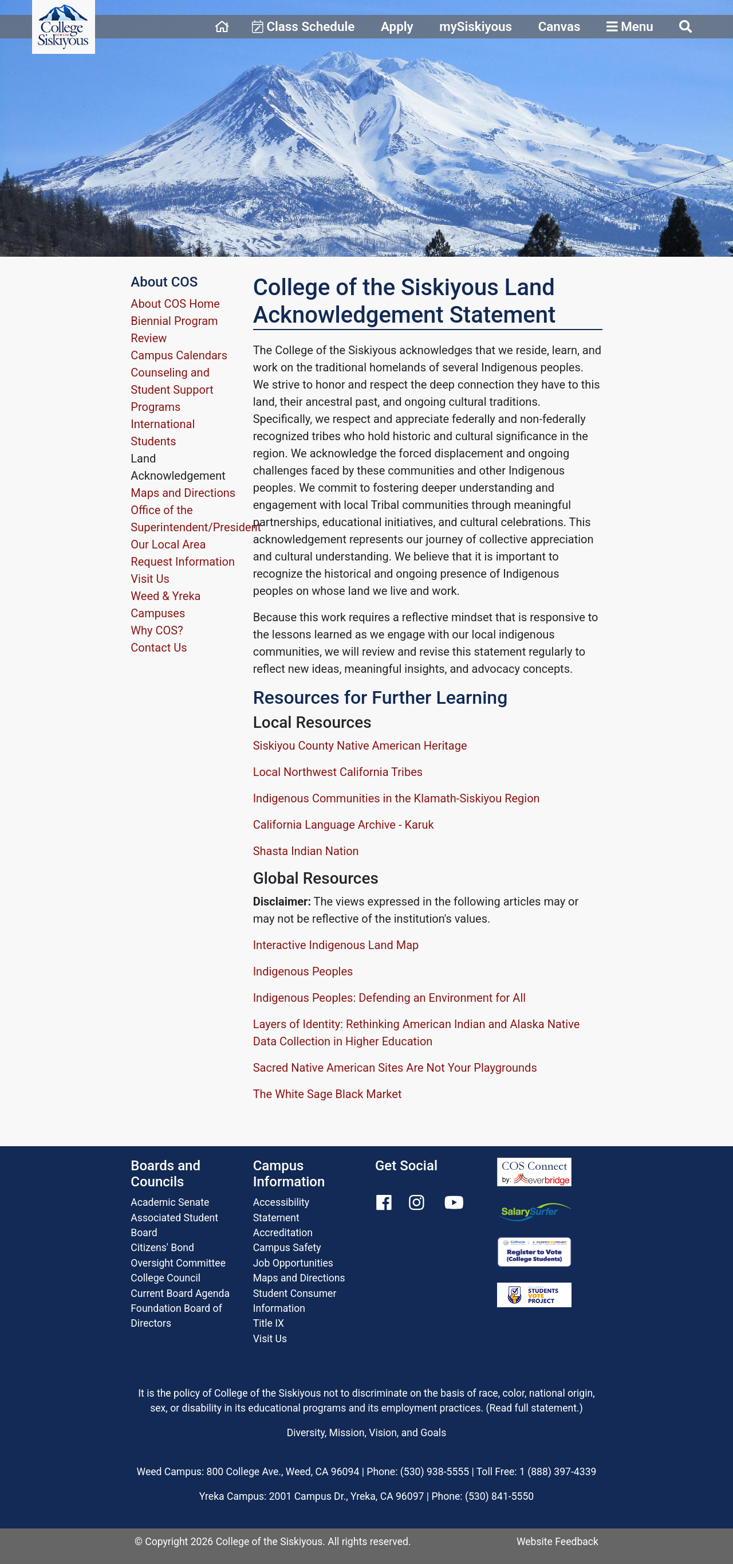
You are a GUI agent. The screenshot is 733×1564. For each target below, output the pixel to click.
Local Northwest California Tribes (338, 772)
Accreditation (283, 1232)
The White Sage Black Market (327, 1094)
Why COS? (157, 630)
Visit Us (150, 579)
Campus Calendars (179, 355)
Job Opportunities (293, 1263)
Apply (397, 26)
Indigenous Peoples (303, 971)
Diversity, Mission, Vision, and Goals (366, 1432)
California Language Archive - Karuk (343, 825)
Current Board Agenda (180, 1293)
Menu (629, 26)
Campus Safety (287, 1247)
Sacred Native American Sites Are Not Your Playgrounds (395, 1068)
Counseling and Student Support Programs (172, 390)
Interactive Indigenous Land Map (336, 945)
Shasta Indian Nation (306, 851)
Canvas (559, 26)
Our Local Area (168, 544)
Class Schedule (303, 26)
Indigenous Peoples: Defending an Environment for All (389, 998)
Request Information (183, 562)
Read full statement (533, 1408)
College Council (165, 1278)
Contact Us (159, 647)
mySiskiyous (475, 26)
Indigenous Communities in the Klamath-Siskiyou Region (396, 798)
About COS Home (175, 304)
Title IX (268, 1323)
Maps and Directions (183, 493)
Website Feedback (557, 1541)
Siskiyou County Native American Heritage (360, 745)
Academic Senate (170, 1202)
